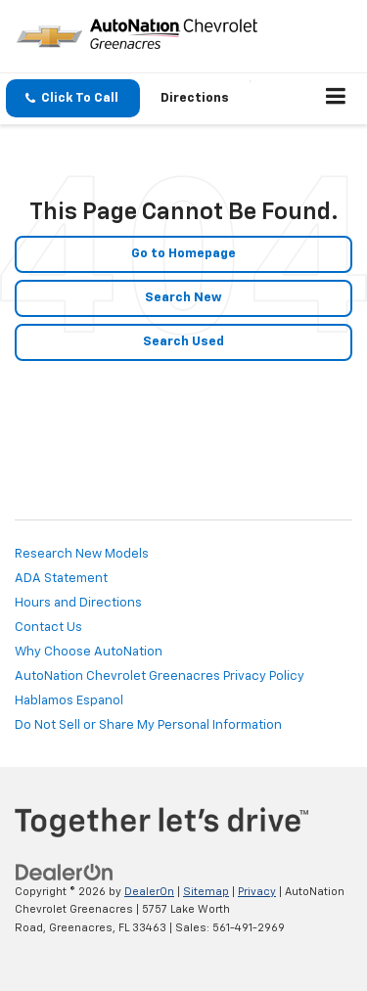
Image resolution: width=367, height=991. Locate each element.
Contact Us (48, 627)
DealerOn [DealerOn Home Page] (149, 891)
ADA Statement (61, 578)
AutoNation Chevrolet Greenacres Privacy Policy (159, 676)
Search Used (183, 342)
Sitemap (206, 891)
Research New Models (82, 554)
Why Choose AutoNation (88, 652)
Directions (195, 98)
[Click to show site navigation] (336, 98)
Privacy (257, 891)
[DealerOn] (65, 872)
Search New (183, 298)
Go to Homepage (183, 254)
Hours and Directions (78, 603)
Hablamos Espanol (69, 701)
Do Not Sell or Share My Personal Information (148, 725)
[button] (73, 98)
